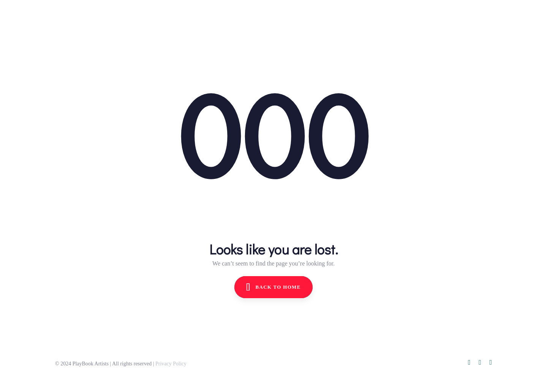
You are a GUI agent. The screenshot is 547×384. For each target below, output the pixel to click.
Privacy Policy (171, 364)
